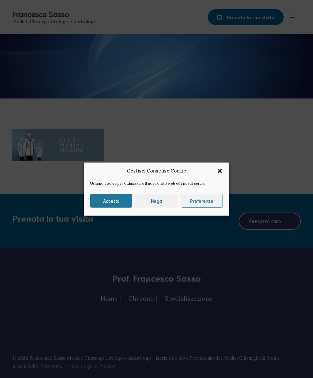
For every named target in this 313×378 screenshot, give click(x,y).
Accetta (111, 201)
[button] (220, 171)
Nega (156, 201)
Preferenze (201, 201)
